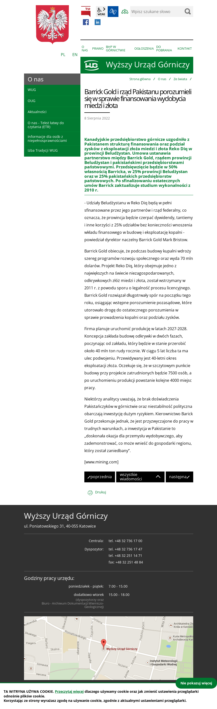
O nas (162, 79)
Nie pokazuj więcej (196, 683)
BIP (85, 11)
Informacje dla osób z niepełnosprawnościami (47, 138)
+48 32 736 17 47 (128, 549)
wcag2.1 (101, 11)
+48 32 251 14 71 (128, 555)
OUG (31, 100)
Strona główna (140, 79)
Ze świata (180, 79)
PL (63, 54)
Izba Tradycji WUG (43, 150)
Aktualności (37, 111)
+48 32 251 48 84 (129, 562)
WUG (32, 89)
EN (74, 54)
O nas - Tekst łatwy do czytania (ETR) (46, 124)
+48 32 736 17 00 (128, 540)
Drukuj (100, 492)
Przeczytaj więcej (69, 691)
